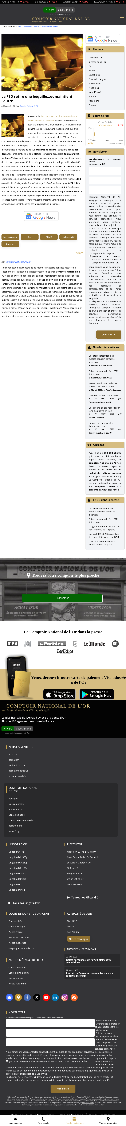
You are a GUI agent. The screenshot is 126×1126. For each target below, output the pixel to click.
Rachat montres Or (18, 770)
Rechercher (91, 598)
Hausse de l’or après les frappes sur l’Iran (101, 425)
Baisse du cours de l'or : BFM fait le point (103, 520)
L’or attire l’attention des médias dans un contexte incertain (102, 358)
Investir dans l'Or (97, 61)
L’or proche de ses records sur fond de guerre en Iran (104, 409)
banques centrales (26, 279)
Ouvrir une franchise (69, 1112)
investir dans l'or (57, 307)
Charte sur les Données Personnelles (91, 1102)
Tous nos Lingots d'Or (22, 902)
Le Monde (94, 643)
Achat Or (12, 754)
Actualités (13, 26)
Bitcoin (92, 105)
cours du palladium (55, 283)
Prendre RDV (15, 809)
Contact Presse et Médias (21, 820)
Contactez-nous (16, 815)
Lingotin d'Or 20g (17, 879)
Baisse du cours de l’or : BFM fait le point (103, 373)
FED (58, 287)
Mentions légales (21, 1112)
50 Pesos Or (73, 868)
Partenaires (108, 1112)
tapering (10, 244)
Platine (92, 96)
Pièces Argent (15, 932)
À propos (13, 798)
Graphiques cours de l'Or (21, 948)
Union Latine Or (75, 879)
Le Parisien (52, 643)
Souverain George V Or (79, 862)
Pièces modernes (17, 942)
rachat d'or (16, 307)
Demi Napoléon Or (76, 884)
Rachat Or (13, 760)
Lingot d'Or (94, 74)
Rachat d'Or (95, 83)
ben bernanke (10, 237)
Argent (92, 70)
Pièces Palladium (17, 983)
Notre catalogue (77, 938)
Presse (109, 365)
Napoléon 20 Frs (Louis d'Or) (81, 851)
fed (29, 237)
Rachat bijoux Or (17, 765)
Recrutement (15, 825)
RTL (115, 643)
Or (90, 66)
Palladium (94, 100)
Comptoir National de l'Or (29, 106)
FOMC (49, 237)
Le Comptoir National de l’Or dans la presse (63, 632)
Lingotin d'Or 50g (17, 873)
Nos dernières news (81, 949)
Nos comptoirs (16, 804)
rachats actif (68, 237)
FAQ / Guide (73, 932)
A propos (98, 445)
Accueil (4, 26)
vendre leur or (74, 307)
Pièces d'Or (75, 844)
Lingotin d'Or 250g (17, 862)
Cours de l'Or (95, 57)
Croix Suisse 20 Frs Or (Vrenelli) (83, 857)
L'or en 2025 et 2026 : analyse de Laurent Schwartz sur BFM (104, 535)
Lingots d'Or (17, 844)
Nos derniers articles (106, 347)
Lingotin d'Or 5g (16, 889)
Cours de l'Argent (97, 79)
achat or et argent (60, 311)
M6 (28, 643)
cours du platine (35, 283)
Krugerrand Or (74, 873)
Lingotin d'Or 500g (17, 857)
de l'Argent (40, 913)
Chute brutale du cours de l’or (104, 395)
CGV (38, 1112)
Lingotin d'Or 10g (17, 884)
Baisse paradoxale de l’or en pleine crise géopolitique (103, 385)
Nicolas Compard (113, 390)
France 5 (75, 643)
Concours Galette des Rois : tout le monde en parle (103, 543)
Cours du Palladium (18, 972)
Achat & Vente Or (20, 747)
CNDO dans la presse (106, 500)
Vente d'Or (59, 717)
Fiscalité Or (72, 921)
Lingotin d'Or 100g (17, 868)
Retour (79, 252)
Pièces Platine (15, 978)
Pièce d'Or (94, 87)
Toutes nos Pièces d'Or (81, 897)
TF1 (12, 643)
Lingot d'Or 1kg (16, 851)
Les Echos (65, 651)
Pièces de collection (18, 937)
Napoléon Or (95, 92)
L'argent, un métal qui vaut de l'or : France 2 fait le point (104, 528)
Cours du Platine (16, 967)
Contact (49, 1112)
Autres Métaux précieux (25, 960)
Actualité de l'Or (79, 913)
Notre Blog (14, 831)
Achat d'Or (34, 717)
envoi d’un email (88, 1099)
